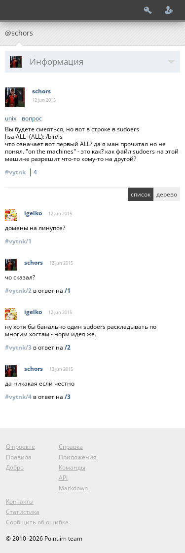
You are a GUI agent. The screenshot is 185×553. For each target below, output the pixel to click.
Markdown (73, 488)
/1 (68, 290)
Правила (19, 457)
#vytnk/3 (18, 347)
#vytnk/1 (18, 241)
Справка (71, 446)
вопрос (32, 119)
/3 (68, 397)
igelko (33, 213)
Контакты (20, 501)
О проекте (20, 446)
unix (10, 119)
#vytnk (22, 172)
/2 (68, 347)
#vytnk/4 (18, 397)
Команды (72, 467)
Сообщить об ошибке (37, 522)
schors (41, 91)
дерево (166, 194)
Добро (15, 467)
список (140, 194)
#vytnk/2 (18, 290)
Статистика (22, 511)
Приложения (78, 457)
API (63, 477)
